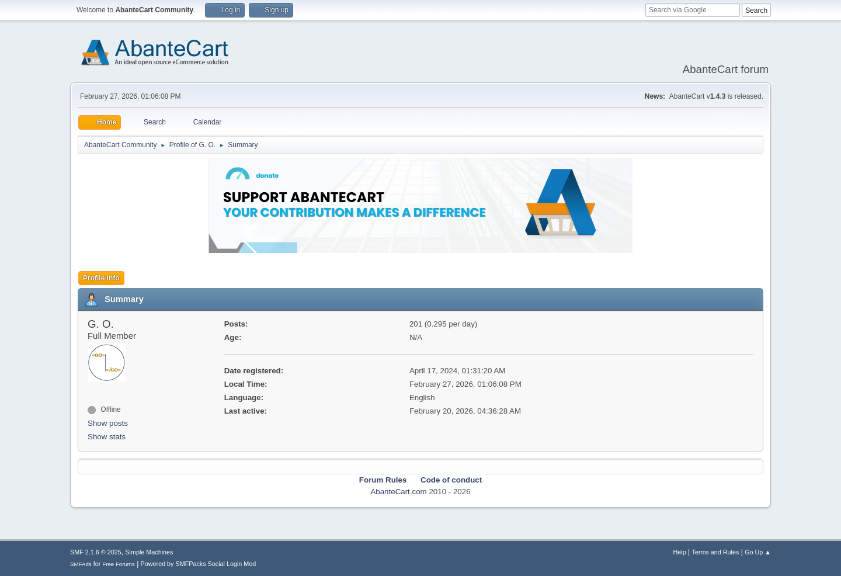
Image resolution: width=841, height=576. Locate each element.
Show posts (108, 423)
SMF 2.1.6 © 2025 (95, 552)
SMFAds (81, 564)
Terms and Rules (715, 552)
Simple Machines (149, 552)
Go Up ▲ (758, 552)
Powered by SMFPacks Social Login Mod (198, 563)
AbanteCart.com (398, 491)
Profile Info (101, 278)
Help (679, 552)
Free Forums (118, 564)
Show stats (107, 436)
